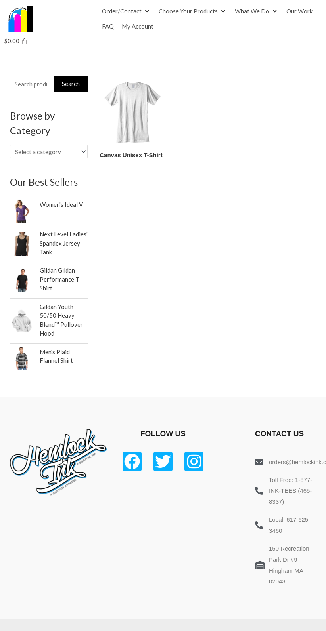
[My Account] (137, 26)
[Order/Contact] (126, 11)
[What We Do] (256, 11)
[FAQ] (108, 26)
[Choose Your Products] (193, 11)
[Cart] (15, 41)
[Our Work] (299, 11)
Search (71, 83)
